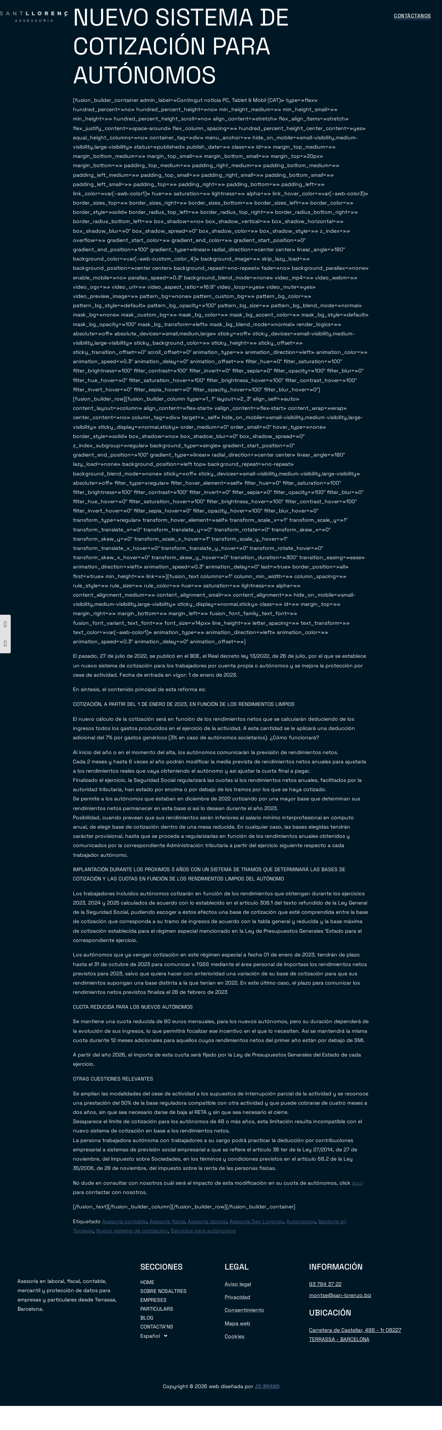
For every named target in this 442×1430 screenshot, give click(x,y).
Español (364, 16)
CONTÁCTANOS (317, 16)
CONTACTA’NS (156, 1326)
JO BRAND (267, 1386)
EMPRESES (153, 1300)
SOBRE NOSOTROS (144, 16)
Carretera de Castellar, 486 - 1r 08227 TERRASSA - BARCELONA (355, 1335)
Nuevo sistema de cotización (132, 1230)
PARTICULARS (156, 1308)
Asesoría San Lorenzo (256, 1221)
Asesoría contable (124, 1221)
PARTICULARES (240, 16)
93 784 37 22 (325, 1284)
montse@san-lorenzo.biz (340, 1295)
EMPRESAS (194, 16)
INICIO (100, 16)
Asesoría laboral (207, 1221)
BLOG (279, 16)
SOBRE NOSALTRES (163, 1291)
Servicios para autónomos (203, 1230)
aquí (357, 1182)
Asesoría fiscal (167, 1221)
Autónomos (300, 1221)
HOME (147, 1282)
